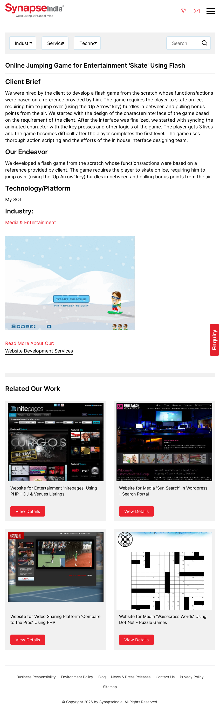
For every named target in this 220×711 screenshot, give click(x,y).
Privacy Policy (192, 677)
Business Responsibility (36, 677)
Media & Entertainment (30, 222)
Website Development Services (39, 351)
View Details (28, 511)
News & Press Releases (130, 677)
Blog (102, 677)
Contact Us (165, 677)
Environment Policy (77, 677)
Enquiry (214, 340)
